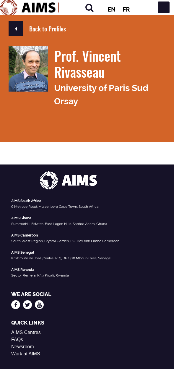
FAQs (17, 339)
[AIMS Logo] (29, 7)
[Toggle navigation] (164, 7)
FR (126, 9)
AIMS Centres (26, 332)
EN (112, 9)
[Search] (89, 7)
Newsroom (22, 346)
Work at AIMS (25, 353)
